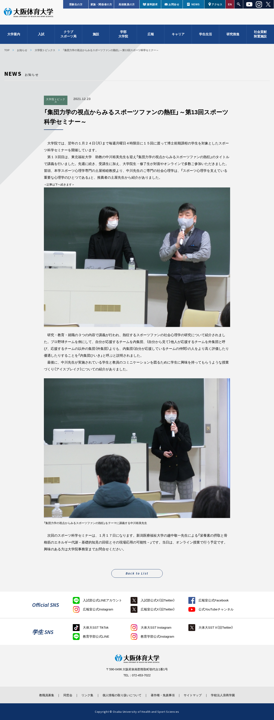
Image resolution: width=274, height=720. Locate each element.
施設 (96, 34)
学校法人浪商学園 (224, 695)
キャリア (178, 34)
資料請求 (152, 4)
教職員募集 (45, 695)
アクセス (216, 4)
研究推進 (232, 34)
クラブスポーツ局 (68, 34)
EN (230, 4)
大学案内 (13, 34)
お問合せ (173, 4)
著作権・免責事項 (163, 695)
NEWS (195, 4)
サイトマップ (193, 695)
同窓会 (67, 695)
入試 (41, 34)
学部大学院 (123, 34)
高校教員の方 (127, 4)
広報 (150, 34)
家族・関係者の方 (101, 4)
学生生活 (205, 34)
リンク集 (87, 695)
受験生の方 (76, 4)
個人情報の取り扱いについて (122, 695)
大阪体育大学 (28, 13)
